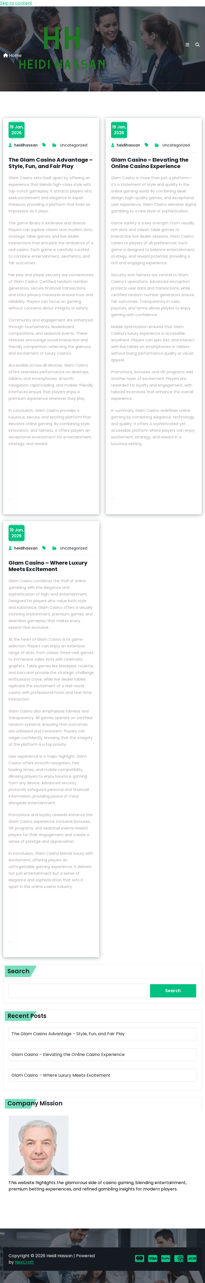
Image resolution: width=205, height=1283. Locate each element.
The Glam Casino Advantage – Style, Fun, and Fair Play (51, 163)
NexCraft (24, 1262)
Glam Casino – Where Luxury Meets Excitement (48, 566)
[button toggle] (187, 44)
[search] (197, 45)
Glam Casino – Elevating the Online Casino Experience (149, 163)
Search (18, 971)
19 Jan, (17, 130)
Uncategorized (73, 145)
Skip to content (16, 3)
